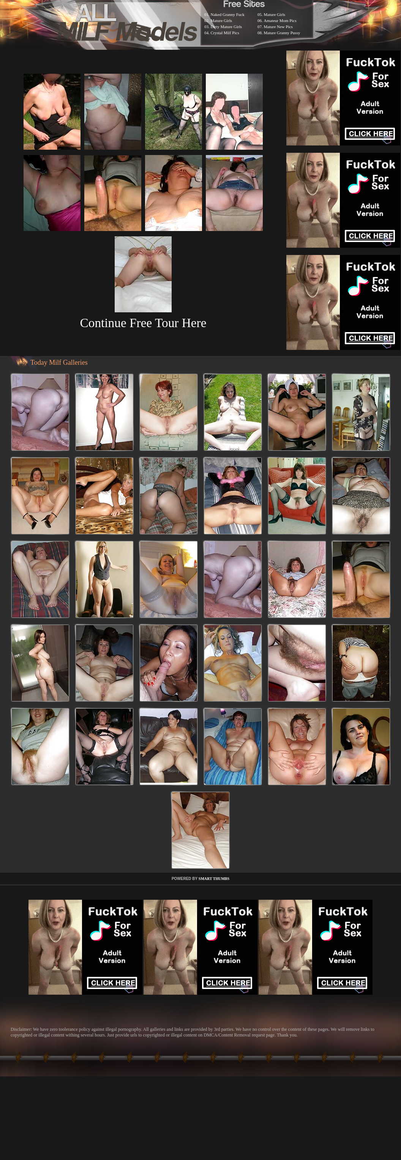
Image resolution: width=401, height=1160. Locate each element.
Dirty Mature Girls (226, 26)
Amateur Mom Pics (280, 20)
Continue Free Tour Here (143, 323)
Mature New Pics (278, 26)
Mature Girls (221, 20)
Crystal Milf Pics (225, 32)
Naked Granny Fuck (228, 14)
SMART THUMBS (214, 879)
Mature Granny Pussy (282, 32)
